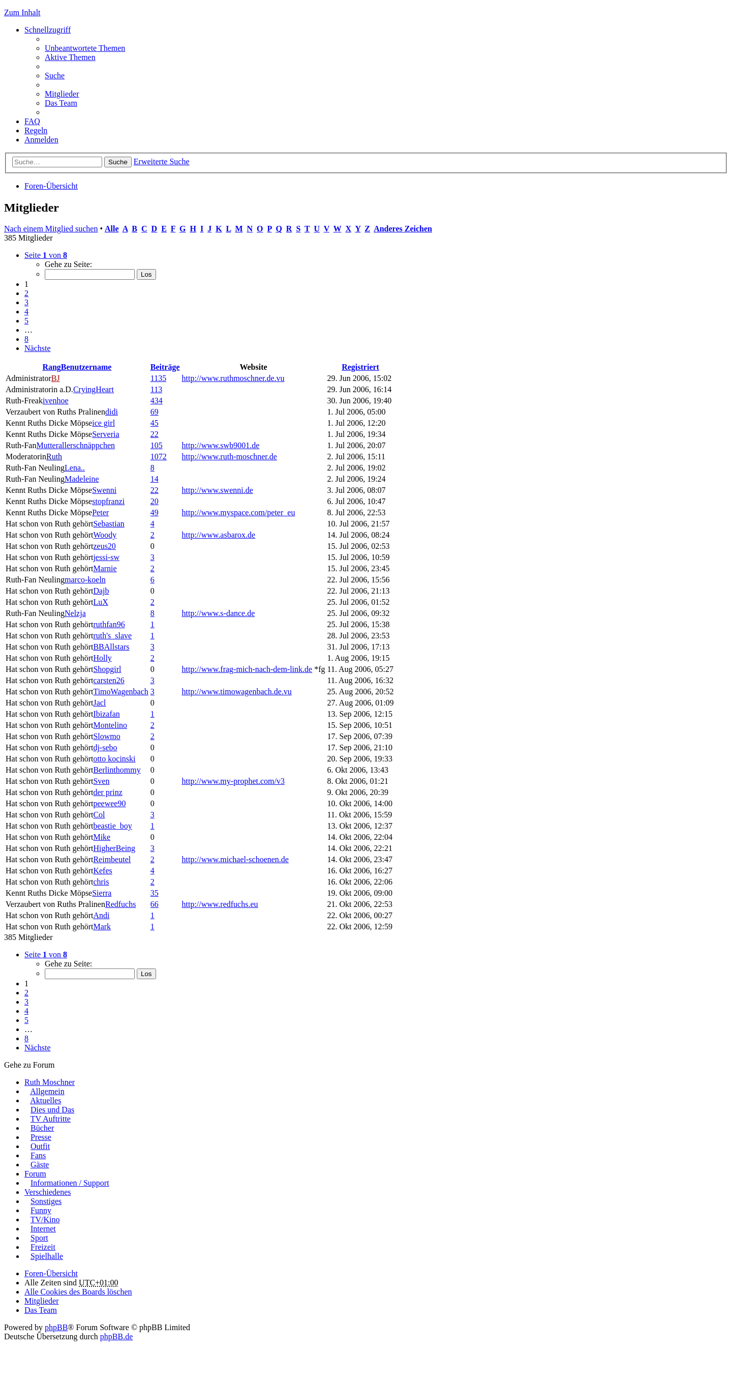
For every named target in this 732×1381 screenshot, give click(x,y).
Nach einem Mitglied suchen (51, 228)
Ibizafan (106, 714)
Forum (35, 1173)
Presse (40, 1137)
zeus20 (104, 546)
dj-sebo (105, 747)
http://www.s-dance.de (218, 613)
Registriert (360, 367)
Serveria (105, 434)
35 (154, 893)
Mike (101, 837)
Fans (38, 1155)
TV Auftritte (50, 1118)
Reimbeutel (112, 859)
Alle (112, 228)
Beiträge (165, 367)
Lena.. (75, 467)
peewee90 (109, 803)
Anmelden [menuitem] (41, 139)
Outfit (40, 1146)
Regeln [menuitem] (35, 130)
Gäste (39, 1164)
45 (154, 423)
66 (154, 904)
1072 (158, 456)
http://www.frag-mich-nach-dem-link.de (247, 669)
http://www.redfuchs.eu (220, 904)
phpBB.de (116, 1336)
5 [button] (26, 320)
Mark (102, 926)
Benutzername (86, 367)
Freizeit (42, 1247)
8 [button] (26, 339)
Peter (100, 512)
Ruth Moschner (49, 1082)
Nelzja (75, 613)
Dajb (101, 590)
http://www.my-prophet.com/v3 (233, 781)
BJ (55, 378)
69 (154, 411)
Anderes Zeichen (403, 228)
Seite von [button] (45, 255)
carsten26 (108, 680)
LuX (100, 602)
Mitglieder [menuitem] (62, 94)
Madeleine (82, 479)
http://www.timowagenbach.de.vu (237, 691)
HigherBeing (114, 848)
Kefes (102, 870)
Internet (43, 1228)
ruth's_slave (112, 635)
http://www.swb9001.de (221, 445)
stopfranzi (108, 501)
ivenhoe (56, 400)
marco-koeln (85, 579)
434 (156, 400)
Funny (40, 1210)
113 (156, 389)
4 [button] (26, 311)
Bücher (42, 1128)
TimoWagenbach (120, 691)
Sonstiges (46, 1201)
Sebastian (108, 523)
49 (154, 512)
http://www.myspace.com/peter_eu (238, 512)
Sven (101, 781)
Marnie (104, 568)
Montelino (110, 725)
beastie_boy (112, 825)
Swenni (104, 490)
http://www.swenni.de (217, 490)
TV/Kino (45, 1219)
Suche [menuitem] (55, 75)
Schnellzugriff (47, 29)
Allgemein (47, 1091)
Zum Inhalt (22, 12)
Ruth (54, 456)
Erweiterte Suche (162, 161)
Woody (104, 535)
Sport (39, 1237)
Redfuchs (120, 904)
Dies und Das (52, 1109)
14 (154, 479)
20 (154, 501)
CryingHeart (93, 389)
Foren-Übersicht (51, 186)
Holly (102, 658)
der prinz (107, 792)
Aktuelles (45, 1100)
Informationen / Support (69, 1183)
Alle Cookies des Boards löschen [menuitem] (78, 1291)
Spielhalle (46, 1256)
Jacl (99, 702)
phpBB (56, 1327)
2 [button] (26, 293)
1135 (158, 378)
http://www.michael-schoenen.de (235, 859)
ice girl (103, 423)
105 (156, 445)
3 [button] (26, 302)
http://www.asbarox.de (219, 535)
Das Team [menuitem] (61, 103)
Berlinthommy (116, 770)
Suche (118, 162)
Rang (51, 367)
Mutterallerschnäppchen (75, 445)
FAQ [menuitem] (32, 121)
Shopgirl (107, 669)
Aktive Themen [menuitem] (70, 57)
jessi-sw (106, 557)
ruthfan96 (109, 624)
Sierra (101, 893)
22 (154, 434)
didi (111, 411)
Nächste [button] (37, 348)
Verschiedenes (47, 1192)
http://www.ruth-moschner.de (229, 456)
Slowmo (106, 736)
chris (101, 881)
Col (99, 814)
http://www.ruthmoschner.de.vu (233, 378)
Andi (101, 915)
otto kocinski (114, 758)
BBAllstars (111, 646)
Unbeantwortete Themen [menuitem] (85, 48)
